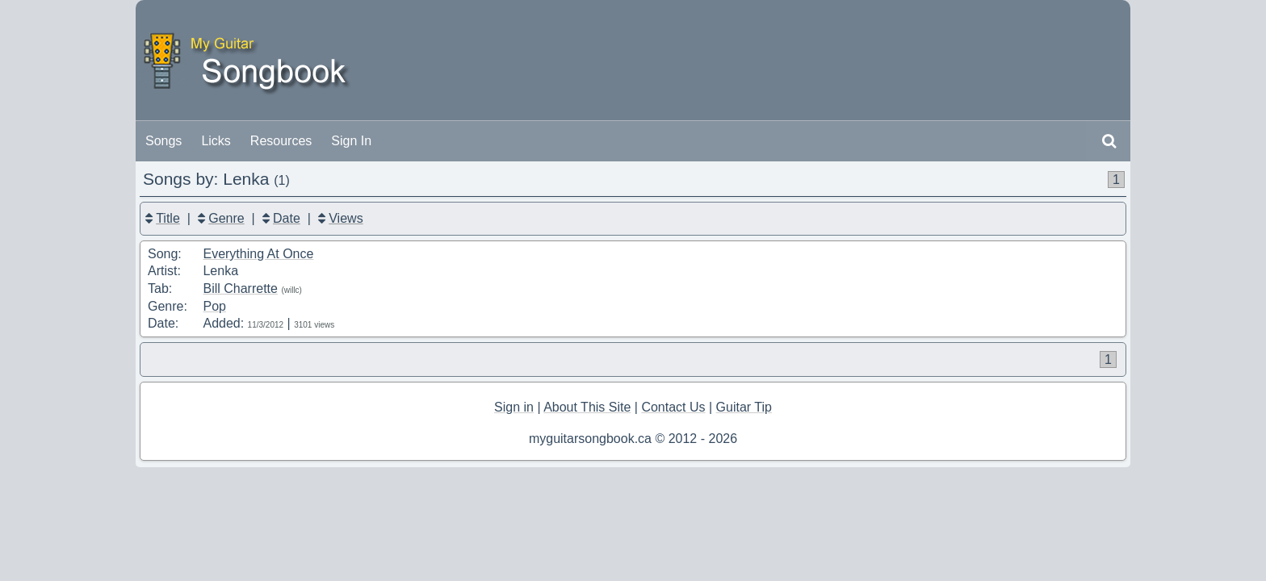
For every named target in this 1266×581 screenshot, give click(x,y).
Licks (215, 141)
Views (346, 218)
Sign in (514, 407)
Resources (281, 141)
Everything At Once (258, 254)
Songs (163, 141)
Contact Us (673, 407)
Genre (226, 218)
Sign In (351, 141)
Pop (214, 306)
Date (286, 218)
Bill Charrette (240, 288)
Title (168, 218)
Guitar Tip (744, 407)
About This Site (587, 407)
